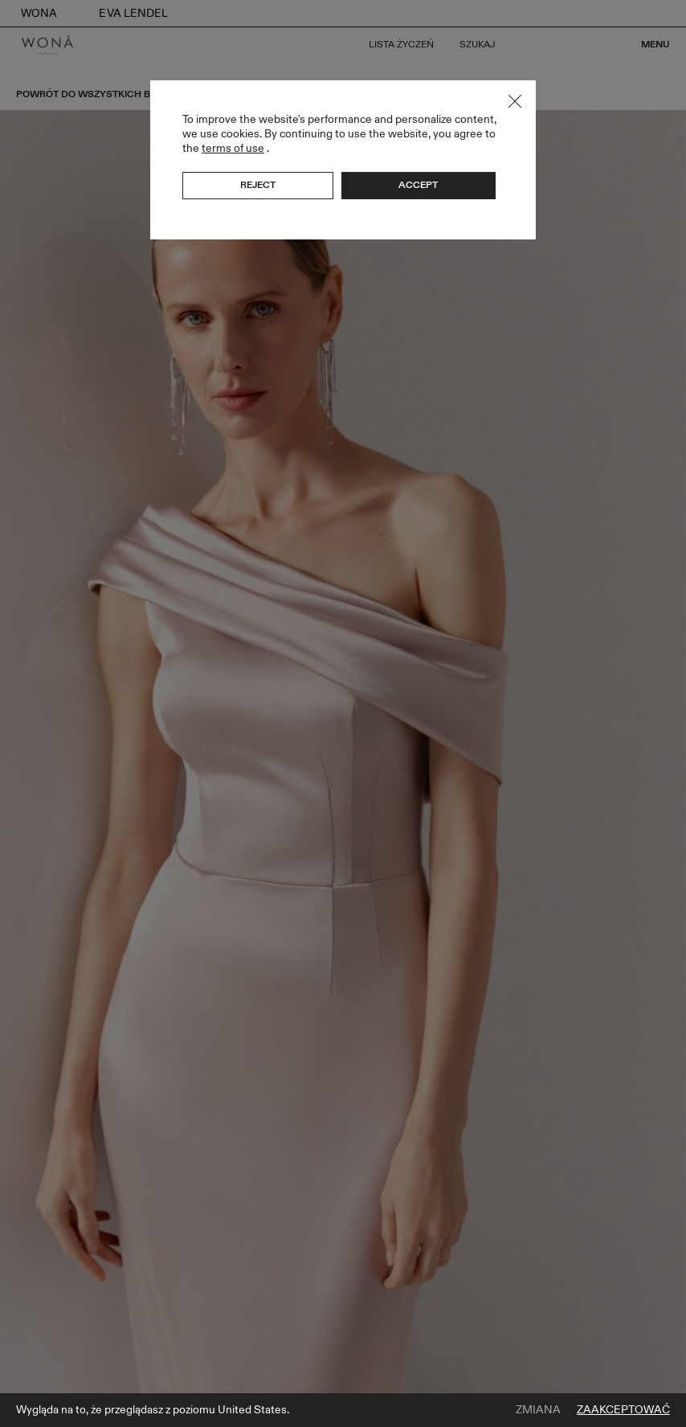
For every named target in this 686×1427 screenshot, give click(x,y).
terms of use (233, 148)
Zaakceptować (623, 1410)
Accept (418, 184)
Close (515, 101)
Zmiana (538, 1410)
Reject (258, 184)
